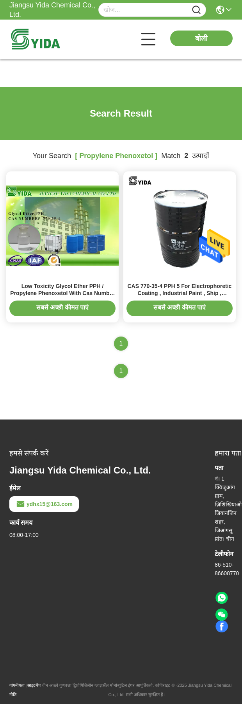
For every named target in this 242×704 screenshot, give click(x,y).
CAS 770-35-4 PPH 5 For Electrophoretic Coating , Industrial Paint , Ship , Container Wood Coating (179, 293)
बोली (201, 38)
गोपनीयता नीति (17, 690)
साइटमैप (34, 685)
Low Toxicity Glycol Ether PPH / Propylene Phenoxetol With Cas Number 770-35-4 (62, 293)
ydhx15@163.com (44, 504)
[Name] (196, 10)
